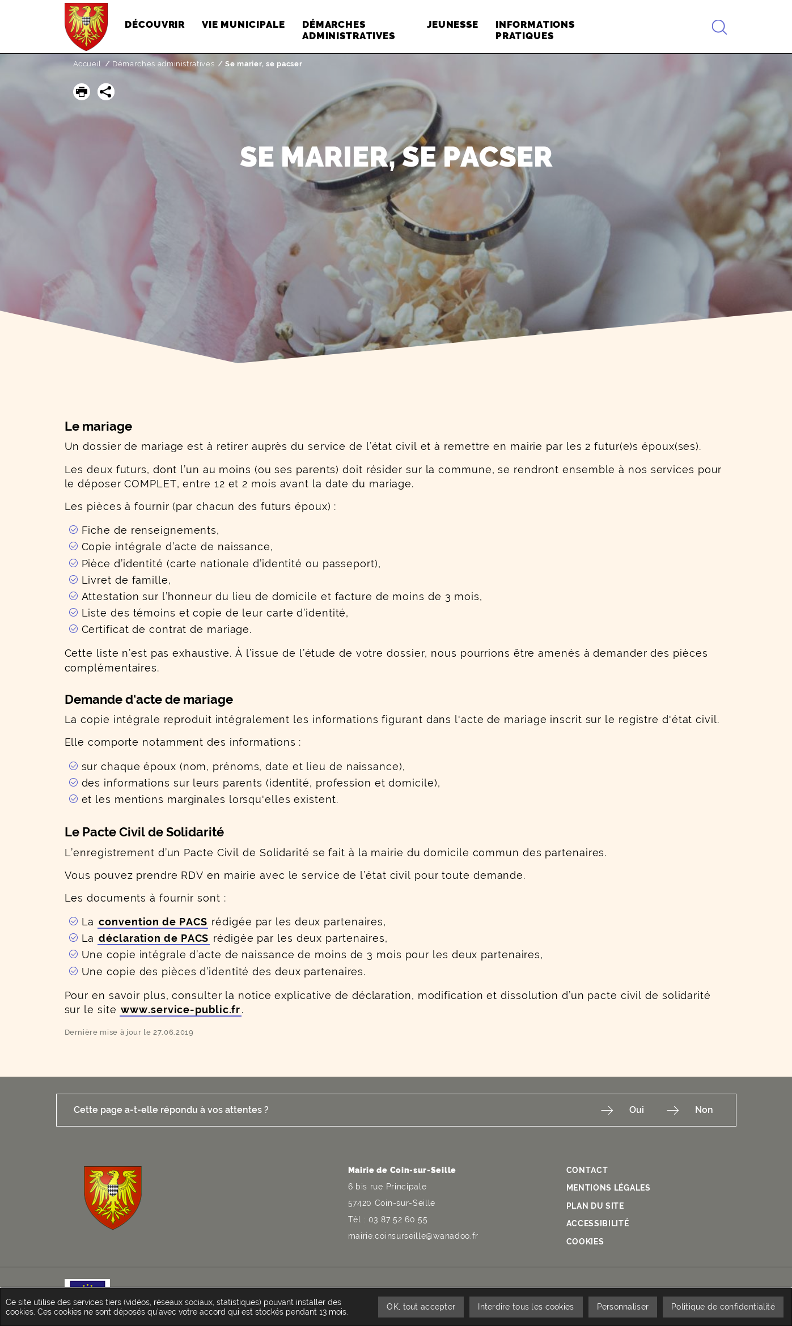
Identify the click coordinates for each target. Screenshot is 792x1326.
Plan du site (595, 1205)
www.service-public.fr (180, 1009)
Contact (587, 1170)
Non (704, 1109)
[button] (81, 91)
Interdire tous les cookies (526, 1306)
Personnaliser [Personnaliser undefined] (623, 1306)
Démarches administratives (163, 64)
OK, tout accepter (421, 1306)
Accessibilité (597, 1223)
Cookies (585, 1241)
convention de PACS (153, 922)
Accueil (87, 64)
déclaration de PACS (154, 938)
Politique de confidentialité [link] (723, 1306)
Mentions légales (608, 1187)
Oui (636, 1109)
